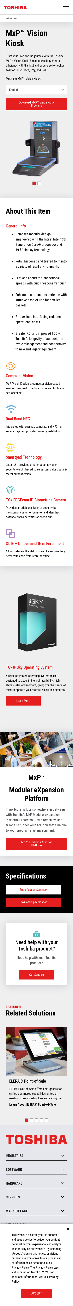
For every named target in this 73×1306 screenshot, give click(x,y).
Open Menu (66, 7)
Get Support (36, 975)
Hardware (14, 1183)
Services (13, 1197)
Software (14, 1169)
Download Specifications (34, 902)
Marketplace (17, 1211)
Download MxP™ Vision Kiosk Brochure (36, 104)
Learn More (23, 701)
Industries (14, 1156)
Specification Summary (34, 890)
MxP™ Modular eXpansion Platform (36, 843)
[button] (34, 183)
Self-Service (10, 18)
